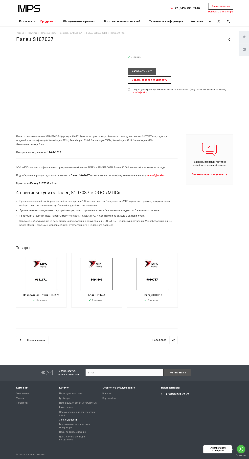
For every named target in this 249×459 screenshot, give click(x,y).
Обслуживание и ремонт (79, 21)
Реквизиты (22, 402)
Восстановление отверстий (122, 21)
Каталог (64, 387)
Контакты (197, 21)
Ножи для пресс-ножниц (72, 432)
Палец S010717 (152, 295)
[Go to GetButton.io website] (241, 456)
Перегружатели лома (70, 393)
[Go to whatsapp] (241, 449)
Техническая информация (166, 21)
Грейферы (64, 398)
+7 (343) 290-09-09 (187, 8)
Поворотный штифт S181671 (41, 295)
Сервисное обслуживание (118, 387)
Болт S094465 (96, 295)
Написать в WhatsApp (220, 11)
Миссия (20, 398)
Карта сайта (109, 398)
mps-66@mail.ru (140, 92)
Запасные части (68, 419)
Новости (107, 393)
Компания (27, 21)
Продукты (48, 21)
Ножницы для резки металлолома (78, 402)
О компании (22, 393)
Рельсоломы (66, 407)
